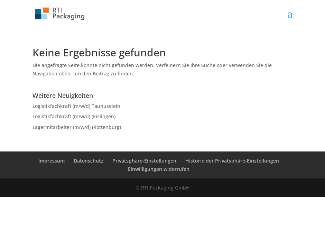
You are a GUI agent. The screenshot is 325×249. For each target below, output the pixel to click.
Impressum (51, 160)
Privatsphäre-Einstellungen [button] (144, 160)
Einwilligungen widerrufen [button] (158, 169)
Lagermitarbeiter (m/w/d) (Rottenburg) (76, 127)
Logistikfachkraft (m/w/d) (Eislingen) (73, 116)
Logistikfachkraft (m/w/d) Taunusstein (76, 106)
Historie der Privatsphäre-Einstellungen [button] (232, 160)
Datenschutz (88, 160)
